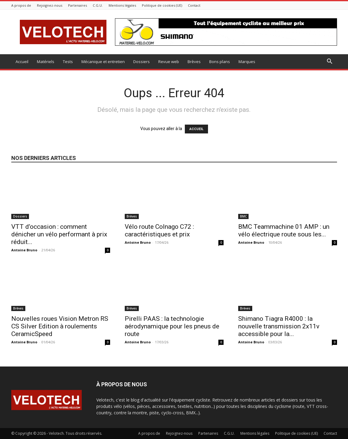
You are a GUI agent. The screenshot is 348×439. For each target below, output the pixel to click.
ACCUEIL (196, 129)
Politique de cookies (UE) (162, 5)
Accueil (22, 61)
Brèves (194, 61)
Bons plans (219, 61)
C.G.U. (98, 5)
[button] (329, 62)
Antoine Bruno (24, 250)
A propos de (21, 5)
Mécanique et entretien (103, 61)
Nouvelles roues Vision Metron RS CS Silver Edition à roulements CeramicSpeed (59, 326)
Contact (194, 5)
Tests (68, 61)
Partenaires (77, 5)
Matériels (45, 61)
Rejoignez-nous (49, 5)
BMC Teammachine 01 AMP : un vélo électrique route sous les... (283, 230)
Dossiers (141, 61)
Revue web (168, 61)
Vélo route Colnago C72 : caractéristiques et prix (159, 230)
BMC (243, 216)
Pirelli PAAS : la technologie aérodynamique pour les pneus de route (172, 326)
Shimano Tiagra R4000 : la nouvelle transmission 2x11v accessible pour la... (278, 326)
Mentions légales (122, 5)
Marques (247, 61)
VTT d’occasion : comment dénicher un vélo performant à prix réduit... (59, 234)
